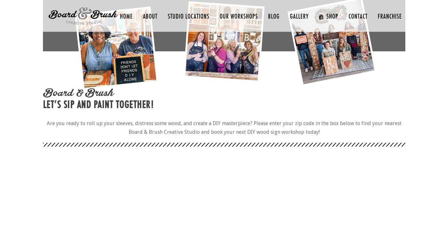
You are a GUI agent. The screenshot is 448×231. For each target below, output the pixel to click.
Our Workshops (239, 17)
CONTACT (358, 17)
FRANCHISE (390, 17)
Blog (274, 17)
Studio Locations (188, 17)
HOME (126, 17)
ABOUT (150, 17)
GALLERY (299, 17)
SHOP (328, 17)
